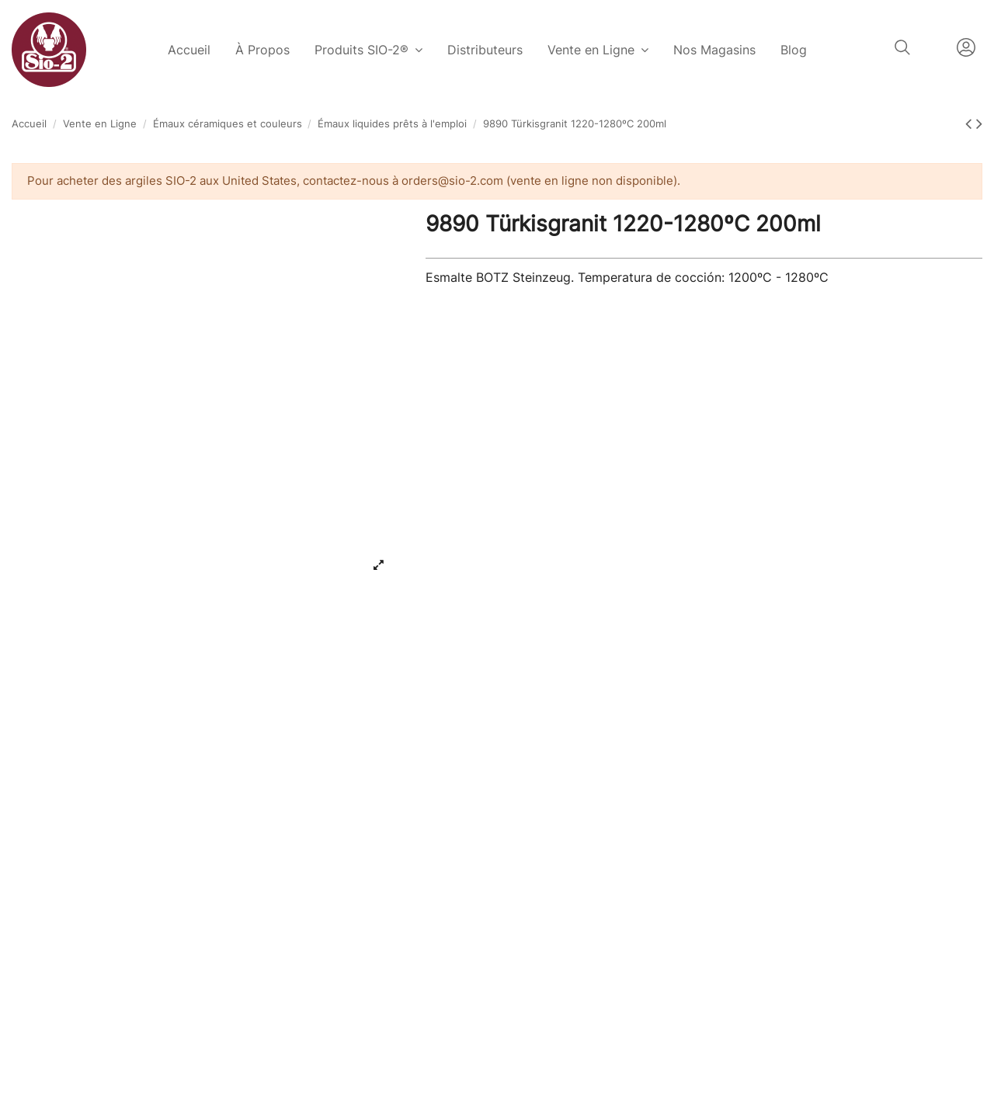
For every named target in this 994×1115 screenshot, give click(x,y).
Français (933, 47)
